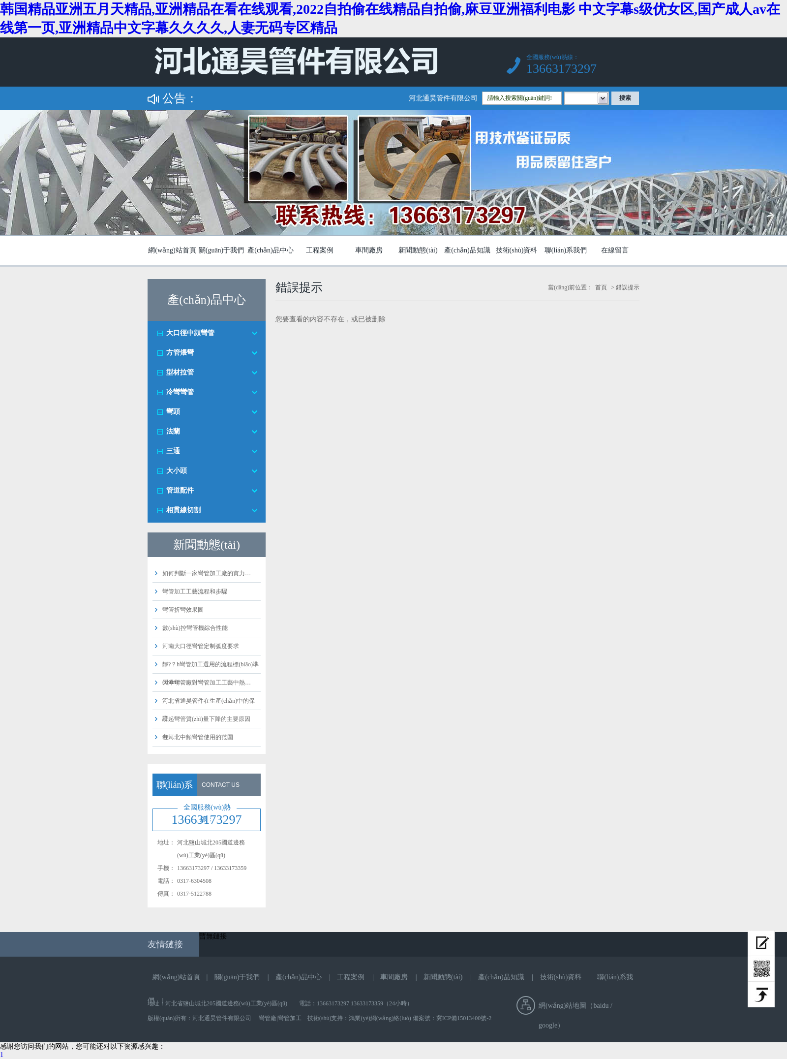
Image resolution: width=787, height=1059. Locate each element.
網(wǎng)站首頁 (172, 250)
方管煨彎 (180, 352)
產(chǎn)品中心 (270, 250)
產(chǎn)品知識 (467, 250)
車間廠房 (369, 250)
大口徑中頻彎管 (190, 333)
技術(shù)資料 (517, 250)
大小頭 (176, 470)
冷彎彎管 (180, 392)
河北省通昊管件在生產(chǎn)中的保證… (208, 709)
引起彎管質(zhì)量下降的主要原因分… (206, 728)
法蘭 (173, 431)
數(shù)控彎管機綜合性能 (195, 627)
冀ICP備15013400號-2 (464, 1018)
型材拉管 (180, 372)
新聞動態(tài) (417, 250)
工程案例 (319, 250)
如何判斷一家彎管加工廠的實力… (206, 573)
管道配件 (180, 490)
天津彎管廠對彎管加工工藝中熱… (206, 682)
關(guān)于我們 (221, 250)
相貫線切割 (183, 510)
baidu (600, 1005)
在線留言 (615, 250)
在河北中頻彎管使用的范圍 (197, 737)
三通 (173, 451)
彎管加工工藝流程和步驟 (194, 591)
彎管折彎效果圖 (183, 609)
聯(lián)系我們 (566, 250)
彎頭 (173, 411)
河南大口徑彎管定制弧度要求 (200, 646)
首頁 (601, 287)
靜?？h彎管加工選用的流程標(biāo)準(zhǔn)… (210, 673)
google (548, 1025)
